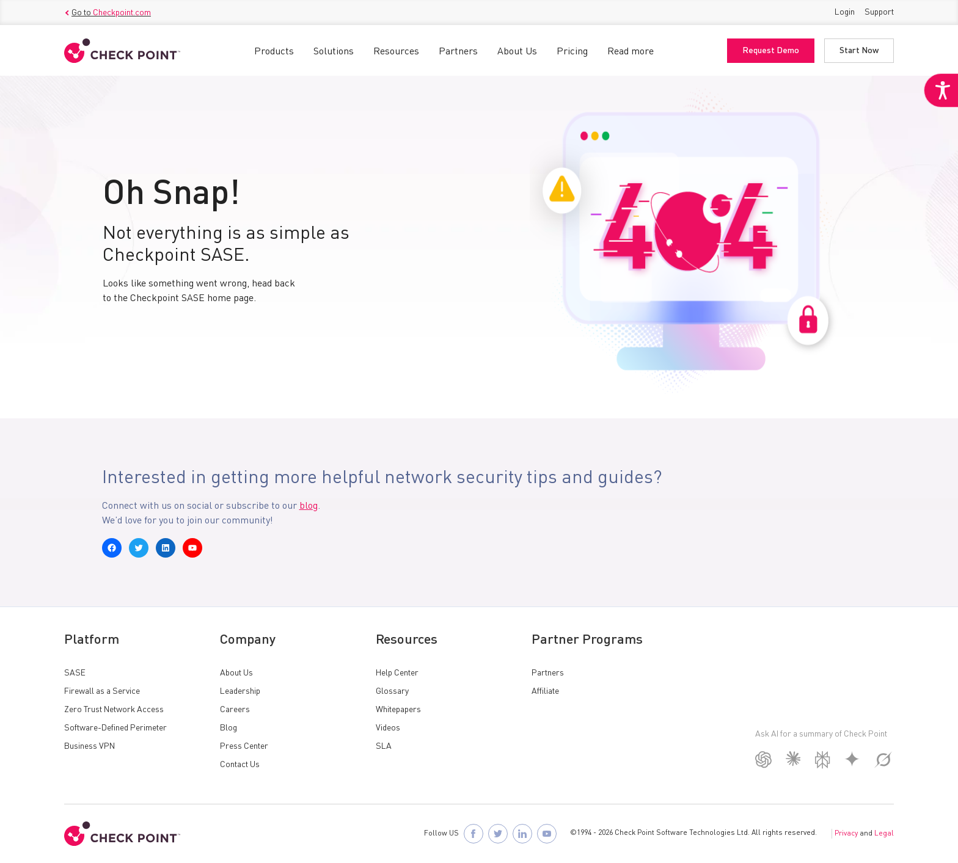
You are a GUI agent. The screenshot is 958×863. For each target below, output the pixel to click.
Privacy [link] (846, 833)
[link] (941, 90)
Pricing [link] (572, 52)
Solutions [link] (333, 52)
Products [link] (274, 52)
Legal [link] (884, 833)
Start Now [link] (859, 50)
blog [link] (308, 506)
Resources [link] (396, 52)
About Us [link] (517, 52)
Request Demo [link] (770, 50)
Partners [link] (458, 52)
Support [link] (879, 12)
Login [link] (845, 12)
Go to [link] (107, 13)
